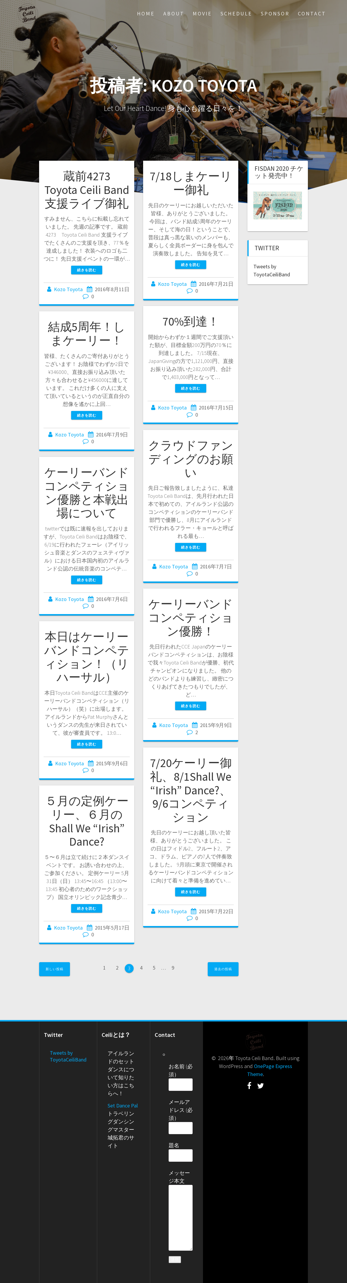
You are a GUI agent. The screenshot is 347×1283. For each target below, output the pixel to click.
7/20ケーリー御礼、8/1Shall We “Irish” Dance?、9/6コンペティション (191, 790)
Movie (202, 13)
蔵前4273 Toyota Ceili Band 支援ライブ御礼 (86, 190)
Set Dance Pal (123, 1105)
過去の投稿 (223, 969)
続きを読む (86, 270)
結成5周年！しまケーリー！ (86, 333)
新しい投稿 (54, 969)
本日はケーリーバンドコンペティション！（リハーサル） (86, 657)
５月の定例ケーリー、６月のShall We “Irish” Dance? (87, 821)
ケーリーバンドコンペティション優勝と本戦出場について (86, 492)
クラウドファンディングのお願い (190, 459)
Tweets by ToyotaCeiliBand (68, 1056)
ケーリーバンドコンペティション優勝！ (190, 617)
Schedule (236, 13)
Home (146, 13)
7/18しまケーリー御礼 (191, 183)
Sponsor (275, 13)
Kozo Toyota (68, 289)
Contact (312, 13)
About (173, 13)
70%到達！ (190, 321)
